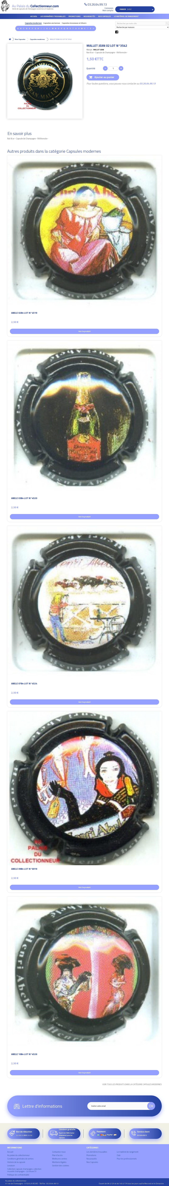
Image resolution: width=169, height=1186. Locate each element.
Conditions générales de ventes (20, 1158)
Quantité (90, 68)
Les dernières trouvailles (52, 16)
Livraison (11, 1165)
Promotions (74, 16)
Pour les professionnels (127, 1158)
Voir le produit (84, 331)
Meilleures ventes (59, 1158)
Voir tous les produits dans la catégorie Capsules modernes (132, 1084)
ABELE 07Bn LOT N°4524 (24, 684)
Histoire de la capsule (16, 1162)
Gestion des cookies (60, 1165)
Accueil (33, 16)
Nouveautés (89, 16)
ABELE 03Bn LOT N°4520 (24, 498)
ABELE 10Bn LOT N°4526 (24, 1054)
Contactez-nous (59, 1151)
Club (118, 1155)
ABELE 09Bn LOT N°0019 (24, 869)
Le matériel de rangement (126, 16)
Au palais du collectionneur (18, 1155)
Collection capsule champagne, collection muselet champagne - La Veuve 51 (24, 1170)
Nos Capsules (104, 16)
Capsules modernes (33, 23)
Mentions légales (59, 1162)
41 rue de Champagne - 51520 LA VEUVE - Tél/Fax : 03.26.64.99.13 (31, 1183)
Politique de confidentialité (18, 1174)
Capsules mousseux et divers (74, 23)
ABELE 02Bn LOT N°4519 (24, 313)
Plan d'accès (57, 1155)
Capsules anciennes (51, 23)
